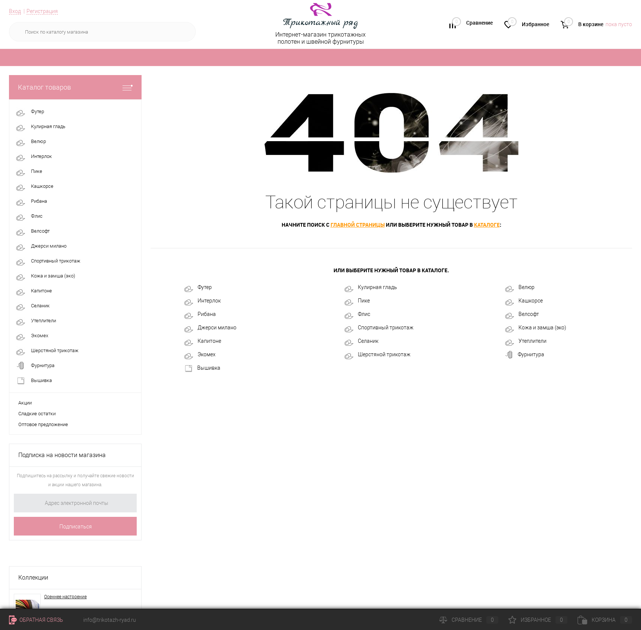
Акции (25, 403)
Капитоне (202, 341)
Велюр (520, 287)
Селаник (361, 341)
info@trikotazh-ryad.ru (109, 620)
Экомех (200, 354)
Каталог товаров (75, 87)
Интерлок (202, 301)
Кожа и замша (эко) (535, 327)
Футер (198, 287)
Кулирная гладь (370, 287)
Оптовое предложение (43, 424)
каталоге (487, 224)
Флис (357, 314)
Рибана (200, 314)
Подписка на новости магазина (62, 455)
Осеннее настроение (65, 596)
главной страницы (358, 224)
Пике (357, 301)
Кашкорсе (524, 301)
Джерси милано (210, 327)
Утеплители (525, 341)
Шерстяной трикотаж (377, 354)
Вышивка (202, 368)
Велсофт (522, 314)
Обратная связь (36, 620)
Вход (15, 11)
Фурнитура (524, 354)
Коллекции (33, 577)
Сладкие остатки (37, 413)
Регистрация (42, 11)
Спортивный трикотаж (379, 327)
